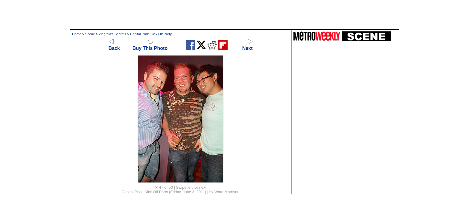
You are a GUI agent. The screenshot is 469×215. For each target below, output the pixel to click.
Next (247, 45)
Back (114, 45)
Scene (90, 34)
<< (155, 187)
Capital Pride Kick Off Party (151, 34)
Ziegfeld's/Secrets (112, 34)
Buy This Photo (150, 45)
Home (76, 34)
